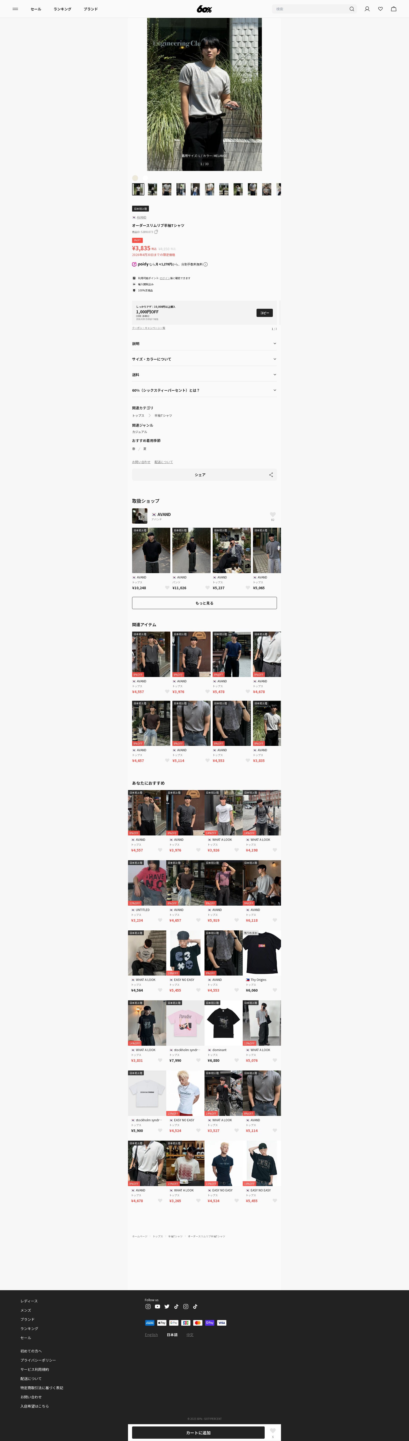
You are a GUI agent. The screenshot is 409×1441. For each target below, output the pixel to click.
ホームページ (139, 1236)
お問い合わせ (141, 461)
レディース (29, 1301)
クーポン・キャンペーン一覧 (148, 327)
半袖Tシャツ (163, 415)
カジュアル (139, 432)
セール (36, 8)
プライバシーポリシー (38, 1360)
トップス (138, 415)
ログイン (165, 278)
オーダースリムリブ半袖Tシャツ (206, 1236)
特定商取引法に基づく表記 (41, 1388)
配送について (164, 461)
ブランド (91, 8)
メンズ (25, 1310)
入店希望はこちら (34, 1406)
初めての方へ (31, 1351)
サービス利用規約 (34, 1369)
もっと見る (204, 603)
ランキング (62, 8)
